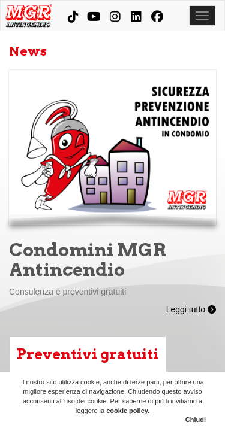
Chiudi (195, 419)
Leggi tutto (191, 309)
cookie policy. (127, 410)
